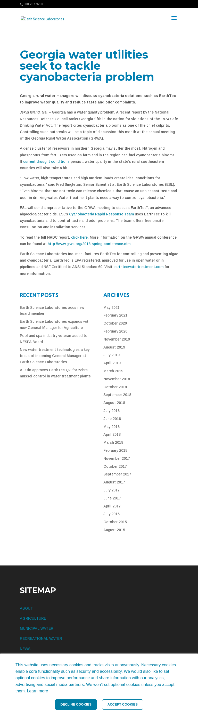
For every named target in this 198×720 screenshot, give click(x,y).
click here (79, 237)
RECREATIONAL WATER (41, 638)
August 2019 (114, 347)
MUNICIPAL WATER (36, 628)
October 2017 (115, 466)
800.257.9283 (33, 4)
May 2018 (111, 427)
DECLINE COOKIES (76, 704)
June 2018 (112, 419)
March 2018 (113, 442)
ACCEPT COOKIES (123, 704)
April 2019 (112, 363)
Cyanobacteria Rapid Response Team (101, 214)
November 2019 (116, 339)
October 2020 (115, 323)
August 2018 (114, 403)
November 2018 (116, 379)
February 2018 (115, 450)
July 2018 (111, 411)
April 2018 (112, 434)
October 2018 (115, 387)
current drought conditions (46, 161)
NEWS (25, 649)
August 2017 (114, 482)
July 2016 (111, 514)
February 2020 (115, 331)
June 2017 (112, 498)
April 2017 (112, 506)
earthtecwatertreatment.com (138, 267)
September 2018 (117, 395)
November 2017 (116, 458)
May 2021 (111, 307)
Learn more (37, 691)
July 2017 (111, 490)
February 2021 (115, 315)
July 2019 (111, 355)
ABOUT (26, 608)
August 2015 (114, 530)
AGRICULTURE (33, 618)
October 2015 (115, 522)
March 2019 (113, 371)
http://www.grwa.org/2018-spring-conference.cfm (89, 244)
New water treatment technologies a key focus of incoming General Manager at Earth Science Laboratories (54, 355)
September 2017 (117, 474)
